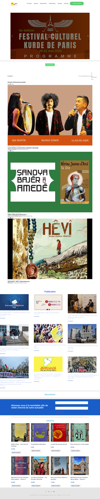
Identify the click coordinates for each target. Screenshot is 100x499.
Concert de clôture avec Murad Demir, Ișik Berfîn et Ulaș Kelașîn (23, 148)
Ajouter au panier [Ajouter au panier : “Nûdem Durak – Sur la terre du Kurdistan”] (16, 452)
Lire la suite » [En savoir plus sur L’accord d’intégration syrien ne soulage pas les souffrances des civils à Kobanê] (3, 353)
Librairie (60, 3)
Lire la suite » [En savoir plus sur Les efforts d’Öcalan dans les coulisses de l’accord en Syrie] (36, 350)
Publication (50, 291)
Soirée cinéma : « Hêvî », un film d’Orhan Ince (18, 281)
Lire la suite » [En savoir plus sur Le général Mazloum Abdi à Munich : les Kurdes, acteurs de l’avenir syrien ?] (70, 321)
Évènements (43, 3)
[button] (12, 36)
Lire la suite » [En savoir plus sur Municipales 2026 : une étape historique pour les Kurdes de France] (3, 318)
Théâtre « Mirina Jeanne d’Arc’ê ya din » (17, 214)
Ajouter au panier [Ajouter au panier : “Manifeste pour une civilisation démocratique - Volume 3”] (16, 485)
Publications (52, 3)
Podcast (66, 3)
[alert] (91, 76)
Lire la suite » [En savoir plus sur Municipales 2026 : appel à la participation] (36, 316)
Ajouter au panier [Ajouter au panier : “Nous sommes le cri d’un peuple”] (75, 450)
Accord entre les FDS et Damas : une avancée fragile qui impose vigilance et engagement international (48, 375)
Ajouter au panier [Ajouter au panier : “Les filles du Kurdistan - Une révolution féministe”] (36, 485)
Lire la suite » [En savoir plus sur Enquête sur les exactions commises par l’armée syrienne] (70, 351)
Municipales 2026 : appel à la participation (47, 312)
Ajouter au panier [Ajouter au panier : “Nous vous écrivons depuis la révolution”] (56, 485)
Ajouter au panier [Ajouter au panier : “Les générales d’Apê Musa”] (36, 450)
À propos (29, 3)
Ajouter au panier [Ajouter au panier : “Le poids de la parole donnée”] (56, 450)
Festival (36, 3)
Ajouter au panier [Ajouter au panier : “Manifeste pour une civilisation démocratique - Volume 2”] (75, 485)
